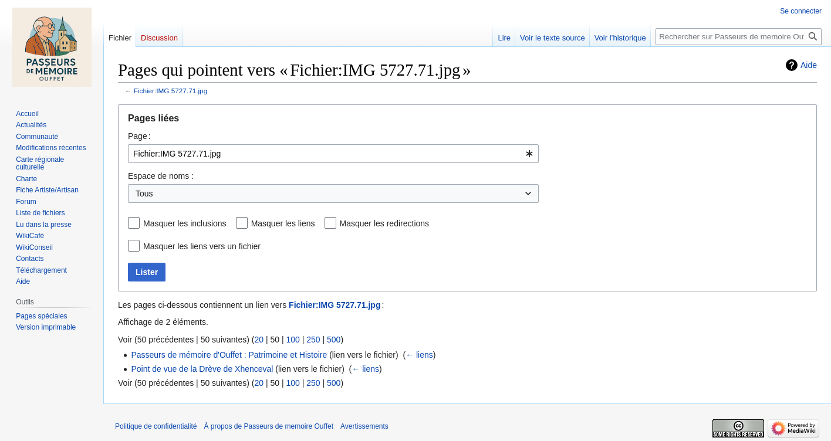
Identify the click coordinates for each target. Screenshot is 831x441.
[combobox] (333, 153)
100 (292, 339)
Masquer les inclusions (185, 223)
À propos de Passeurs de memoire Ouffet (268, 426)
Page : (139, 136)
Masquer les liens (283, 223)
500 (333, 339)
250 (313, 339)
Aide (808, 65)
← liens (419, 354)
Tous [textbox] (144, 193)
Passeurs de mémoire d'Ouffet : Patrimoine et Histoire (229, 354)
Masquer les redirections (385, 223)
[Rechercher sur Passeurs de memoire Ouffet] (739, 36)
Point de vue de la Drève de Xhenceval (202, 369)
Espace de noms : (161, 176)
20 (259, 339)
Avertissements (364, 426)
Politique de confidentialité (156, 426)
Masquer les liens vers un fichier (202, 246)
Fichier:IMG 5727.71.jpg (170, 90)
